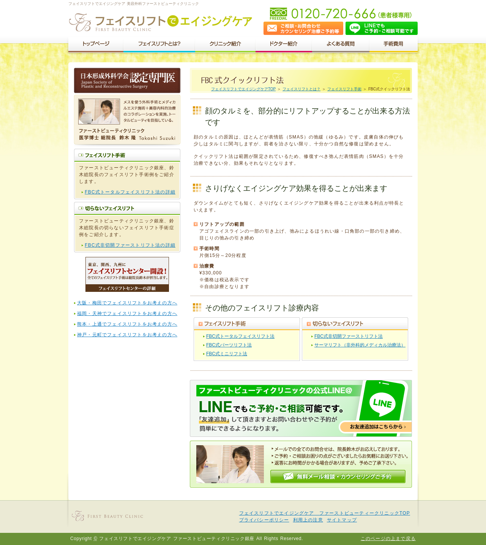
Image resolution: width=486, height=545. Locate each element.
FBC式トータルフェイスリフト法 (240, 336)
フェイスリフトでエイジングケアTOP (243, 89)
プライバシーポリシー (264, 520)
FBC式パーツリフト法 (229, 345)
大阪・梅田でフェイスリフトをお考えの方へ (127, 303)
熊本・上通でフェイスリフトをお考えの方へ (127, 324)
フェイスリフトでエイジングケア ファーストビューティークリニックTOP (324, 513)
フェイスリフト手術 (344, 89)
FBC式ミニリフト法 (226, 353)
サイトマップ (342, 520)
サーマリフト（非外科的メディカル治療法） (360, 345)
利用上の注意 (308, 520)
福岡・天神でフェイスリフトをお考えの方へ (127, 313)
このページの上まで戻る (388, 538)
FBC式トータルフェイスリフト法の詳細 (130, 192)
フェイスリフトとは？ (301, 89)
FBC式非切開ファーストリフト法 (348, 336)
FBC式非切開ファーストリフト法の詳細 (130, 245)
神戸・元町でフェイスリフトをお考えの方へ (127, 334)
